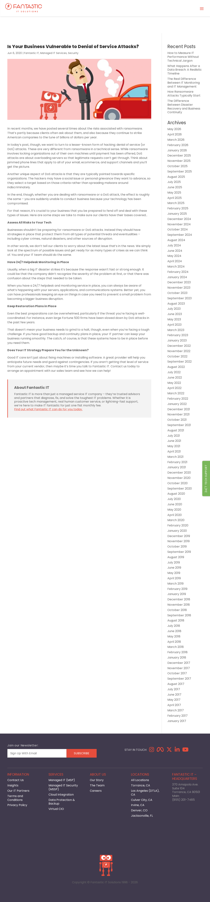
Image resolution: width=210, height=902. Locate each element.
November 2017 (178, 668)
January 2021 (176, 467)
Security (73, 53)
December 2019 (178, 536)
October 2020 (177, 483)
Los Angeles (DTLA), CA (145, 793)
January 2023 (177, 340)
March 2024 (176, 266)
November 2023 (178, 287)
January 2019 (176, 594)
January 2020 (177, 531)
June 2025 (174, 187)
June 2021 (174, 441)
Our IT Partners (18, 791)
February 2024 (178, 272)
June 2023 (174, 314)
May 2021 (173, 446)
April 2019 (174, 578)
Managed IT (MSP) (62, 780)
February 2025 (177, 208)
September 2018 (179, 615)
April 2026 (174, 134)
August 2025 (176, 177)
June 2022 (174, 377)
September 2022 (179, 361)
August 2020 (176, 494)
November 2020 (179, 478)
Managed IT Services (53, 53)
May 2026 (174, 129)
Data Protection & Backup (62, 802)
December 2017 (178, 663)
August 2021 (175, 430)
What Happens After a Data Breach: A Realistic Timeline (184, 70)
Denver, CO (139, 810)
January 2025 (177, 214)
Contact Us (15, 780)
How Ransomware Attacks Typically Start (183, 94)
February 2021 (177, 462)
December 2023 (179, 282)
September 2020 (179, 488)
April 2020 (174, 515)
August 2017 (175, 684)
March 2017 (175, 710)
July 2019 (173, 562)
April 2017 (174, 705)
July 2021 (173, 436)
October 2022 (177, 356)
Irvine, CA (137, 805)
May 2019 (173, 573)
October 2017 (177, 673)
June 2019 (174, 567)
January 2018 (176, 657)
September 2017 (179, 678)
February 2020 (177, 525)
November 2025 (179, 161)
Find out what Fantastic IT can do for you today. (48, 409)
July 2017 (173, 689)
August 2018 (175, 620)
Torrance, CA (140, 785)
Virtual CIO (56, 809)
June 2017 (174, 694)
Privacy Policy (17, 805)
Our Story (97, 780)
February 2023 (177, 335)
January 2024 (177, 277)
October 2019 (177, 546)
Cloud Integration (61, 794)
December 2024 (179, 219)
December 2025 (179, 155)
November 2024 (179, 224)
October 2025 (177, 166)
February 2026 (177, 145)
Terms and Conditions (15, 798)
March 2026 (175, 140)
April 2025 (174, 198)
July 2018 (173, 626)
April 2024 (174, 261)
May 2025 (174, 192)
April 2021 (174, 451)
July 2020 (174, 499)
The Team (97, 785)
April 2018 (174, 642)
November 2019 (178, 541)
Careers (96, 791)
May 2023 (174, 319)
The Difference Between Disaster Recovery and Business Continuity (183, 106)
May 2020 (174, 510)
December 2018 (178, 599)
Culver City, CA (141, 800)
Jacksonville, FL (142, 816)
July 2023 (174, 309)
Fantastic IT (31, 53)
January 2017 (176, 721)
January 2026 (177, 150)
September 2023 (179, 298)
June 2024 (174, 251)
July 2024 (174, 245)
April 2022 (174, 388)
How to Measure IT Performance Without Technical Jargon (183, 57)
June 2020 (174, 504)
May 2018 (173, 636)
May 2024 (174, 256)
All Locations (140, 780)
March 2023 (175, 330)
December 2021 (178, 409)
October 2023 (177, 293)
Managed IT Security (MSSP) (63, 787)
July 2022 (174, 372)
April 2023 (174, 325)
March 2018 (175, 647)
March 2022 (175, 393)
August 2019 (175, 557)
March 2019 (175, 583)
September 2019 (179, 552)
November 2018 (178, 605)
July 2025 (174, 182)
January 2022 (177, 404)
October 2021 (177, 420)
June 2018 (174, 631)
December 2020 (179, 472)
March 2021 (175, 457)
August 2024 (176, 240)
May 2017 (173, 700)
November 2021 (178, 414)
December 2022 (179, 346)
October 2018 (177, 610)
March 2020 (175, 520)
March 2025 (175, 203)
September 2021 (179, 425)
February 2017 (177, 716)
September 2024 (179, 235)
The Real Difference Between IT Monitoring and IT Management (183, 83)
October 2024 (177, 229)
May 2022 (174, 383)
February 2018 (177, 652)
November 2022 (178, 351)
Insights (12, 785)
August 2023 (176, 303)
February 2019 (177, 589)
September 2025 (179, 171)
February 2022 (177, 399)
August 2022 (176, 367)
